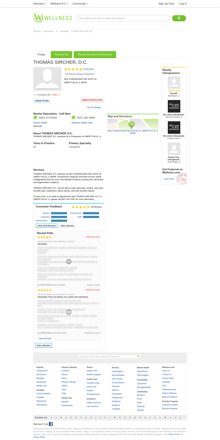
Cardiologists (117, 371)
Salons (64, 386)
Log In (183, 3)
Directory (38, 3)
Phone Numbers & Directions (95, 54)
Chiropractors (42, 371)
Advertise (166, 382)
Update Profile (42, 100)
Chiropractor (48, 31)
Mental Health (143, 368)
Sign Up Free (166, 3)
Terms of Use (174, 434)
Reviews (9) (61, 54)
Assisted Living (93, 383)
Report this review (93, 237)
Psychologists (142, 375)
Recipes (140, 410)
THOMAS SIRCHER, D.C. (82, 31)
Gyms (64, 378)
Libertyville (64, 31)
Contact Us (166, 374)
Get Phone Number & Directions (79, 74)
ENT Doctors (117, 379)
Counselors (142, 383)
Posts (139, 399)
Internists (116, 386)
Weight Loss (41, 386)
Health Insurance (94, 403)
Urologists (116, 409)
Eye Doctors (41, 374)
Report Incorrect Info (92, 100)
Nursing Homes (93, 394)
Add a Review (67, 225)
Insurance (91, 399)
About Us (166, 371)
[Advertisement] (90, 41)
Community (79, 3)
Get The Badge (94, 107)
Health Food (92, 371)
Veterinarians (41, 405)
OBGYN (115, 390)
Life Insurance (92, 406)
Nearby (174, 71)
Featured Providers (170, 405)
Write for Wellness (169, 397)
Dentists (65, 402)
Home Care (91, 387)
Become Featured (169, 408)
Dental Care (67, 398)
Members (141, 395)
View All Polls (45, 338)
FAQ (164, 386)
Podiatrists (116, 401)
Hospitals (40, 397)
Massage (40, 378)
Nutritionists (41, 382)
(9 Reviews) (88, 69)
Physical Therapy (69, 382)
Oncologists (117, 394)
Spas (64, 389)
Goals (139, 403)
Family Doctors (118, 383)
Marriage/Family (143, 387)
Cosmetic (65, 371)
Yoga (64, 393)
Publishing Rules (169, 389)
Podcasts (141, 406)
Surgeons (116, 405)
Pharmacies (41, 401)
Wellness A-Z (58, 3)
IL (57, 31)
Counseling (142, 380)
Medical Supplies (94, 374)
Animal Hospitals (43, 393)
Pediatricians (117, 398)
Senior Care (92, 379)
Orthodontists (67, 405)
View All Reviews (47, 225)
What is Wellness (169, 393)
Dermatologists (118, 375)
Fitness (65, 374)
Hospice (90, 390)
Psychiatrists (142, 371)
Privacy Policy (168, 378)
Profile (41, 54)
